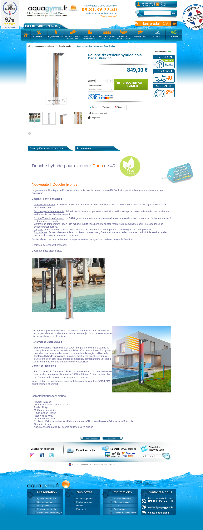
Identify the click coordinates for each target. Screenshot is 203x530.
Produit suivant (113, 438)
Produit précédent (91, 438)
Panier (163, 4)
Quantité (91, 81)
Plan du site (81, 509)
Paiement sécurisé (122, 498)
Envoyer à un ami (99, 113)
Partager (106, 107)
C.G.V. (117, 505)
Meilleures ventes (84, 502)
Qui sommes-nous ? (46, 498)
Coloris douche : (95, 86)
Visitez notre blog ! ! (159, 512)
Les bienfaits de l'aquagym (49, 512)
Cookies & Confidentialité (125, 512)
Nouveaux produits (85, 498)
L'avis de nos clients (46, 509)
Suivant (29, 133)
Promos (79, 505)
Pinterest (120, 107)
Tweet (93, 107)
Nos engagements (45, 502)
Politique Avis (120, 509)
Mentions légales (121, 502)
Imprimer (96, 118)
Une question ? (44, 505)
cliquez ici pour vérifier (125, 465)
